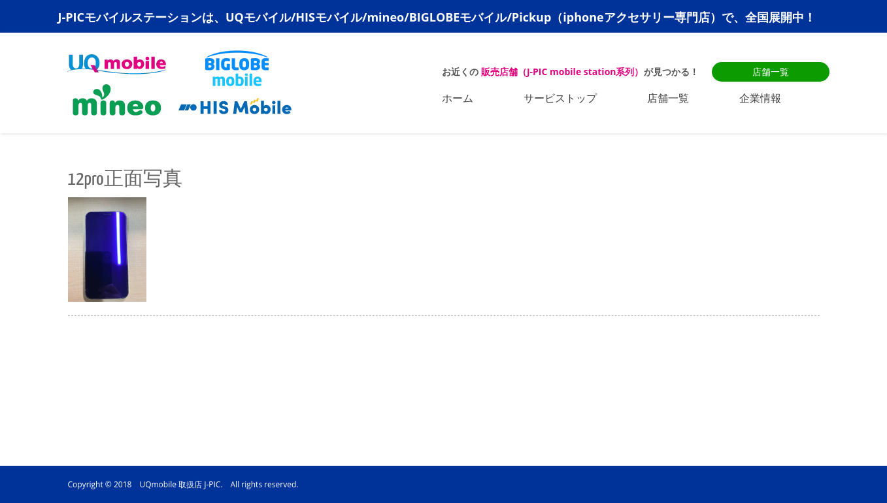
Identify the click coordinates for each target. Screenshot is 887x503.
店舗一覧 (770, 71)
